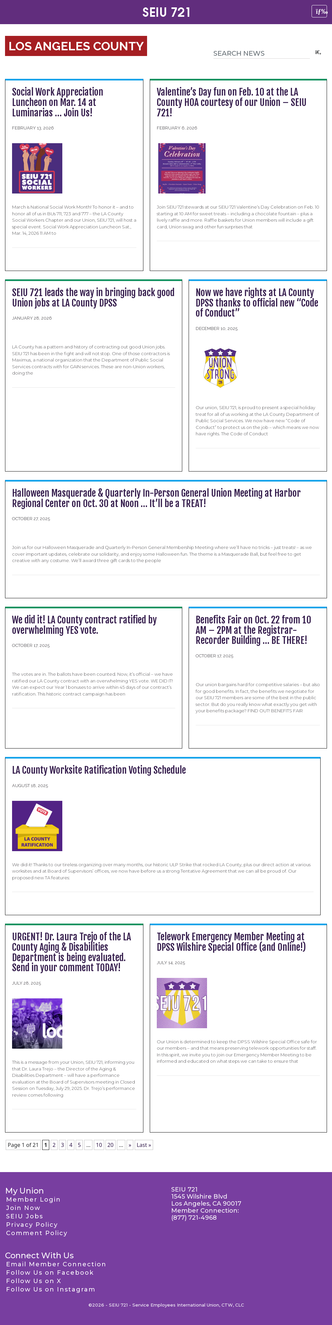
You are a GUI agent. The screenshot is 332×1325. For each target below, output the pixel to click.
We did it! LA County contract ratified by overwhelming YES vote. (84, 625)
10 (99, 1145)
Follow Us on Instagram (50, 1289)
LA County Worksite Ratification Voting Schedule (99, 770)
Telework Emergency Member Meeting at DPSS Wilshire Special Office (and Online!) (231, 942)
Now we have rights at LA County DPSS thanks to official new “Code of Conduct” (257, 303)
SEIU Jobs (24, 1216)
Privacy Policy (32, 1224)
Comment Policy (37, 1233)
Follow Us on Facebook (50, 1272)
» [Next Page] (130, 1145)
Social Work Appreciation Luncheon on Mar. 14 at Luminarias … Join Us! (57, 102)
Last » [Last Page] (144, 1145)
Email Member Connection (56, 1264)
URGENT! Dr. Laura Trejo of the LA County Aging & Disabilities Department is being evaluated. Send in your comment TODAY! (71, 952)
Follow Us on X (33, 1281)
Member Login (33, 1199)
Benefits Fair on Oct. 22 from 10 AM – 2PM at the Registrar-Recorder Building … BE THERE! (253, 630)
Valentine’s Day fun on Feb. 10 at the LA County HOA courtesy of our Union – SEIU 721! (232, 102)
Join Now (23, 1208)
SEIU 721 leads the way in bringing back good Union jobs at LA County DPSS (93, 298)
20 (111, 1145)
